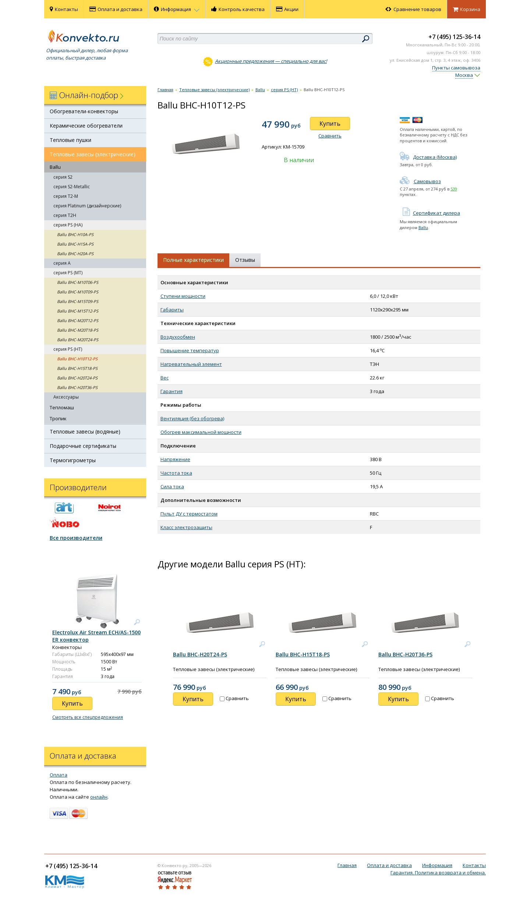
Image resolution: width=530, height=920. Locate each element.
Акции (287, 9)
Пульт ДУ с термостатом (189, 513)
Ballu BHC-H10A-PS (75, 234)
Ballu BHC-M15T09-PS (77, 301)
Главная (165, 89)
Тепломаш (62, 407)
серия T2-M (65, 196)
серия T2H (64, 215)
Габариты (172, 309)
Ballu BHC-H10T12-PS (77, 358)
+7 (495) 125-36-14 (454, 37)
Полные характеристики (193, 259)
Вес (164, 377)
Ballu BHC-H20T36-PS (77, 387)
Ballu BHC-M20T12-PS (77, 320)
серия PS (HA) (67, 225)
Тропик (58, 418)
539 (454, 189)
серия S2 (63, 177)
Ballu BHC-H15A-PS (75, 244)
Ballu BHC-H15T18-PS (77, 368)
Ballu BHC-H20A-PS (75, 253)
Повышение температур (189, 350)
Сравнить (330, 135)
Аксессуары (66, 397)
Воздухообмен (177, 337)
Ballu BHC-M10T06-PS (77, 282)
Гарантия (171, 391)
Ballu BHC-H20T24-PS (77, 378)
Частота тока (176, 473)
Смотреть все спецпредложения (87, 717)
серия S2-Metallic (71, 186)
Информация (177, 9)
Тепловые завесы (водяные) (85, 431)
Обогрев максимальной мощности (200, 432)
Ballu (55, 167)
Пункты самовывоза (456, 67)
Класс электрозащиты (186, 527)
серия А (62, 263)
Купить (329, 124)
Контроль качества (238, 9)
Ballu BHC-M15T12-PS (77, 311)
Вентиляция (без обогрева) (192, 418)
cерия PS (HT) (67, 349)
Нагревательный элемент (191, 364)
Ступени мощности (182, 296)
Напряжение (175, 459)
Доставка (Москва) (428, 157)
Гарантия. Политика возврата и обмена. (438, 872)
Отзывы (245, 259)
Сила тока (172, 486)
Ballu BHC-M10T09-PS (77, 292)
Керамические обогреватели (86, 125)
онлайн (98, 797)
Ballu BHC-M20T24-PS (77, 339)
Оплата (58, 774)
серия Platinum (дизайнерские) (87, 206)
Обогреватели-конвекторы (84, 111)
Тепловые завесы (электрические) (92, 154)
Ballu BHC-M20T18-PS (77, 330)
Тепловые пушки (70, 139)
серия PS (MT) (67, 273)
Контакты (64, 9)
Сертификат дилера (430, 213)
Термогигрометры (73, 460)
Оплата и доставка (115, 9)
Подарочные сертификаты (83, 445)
